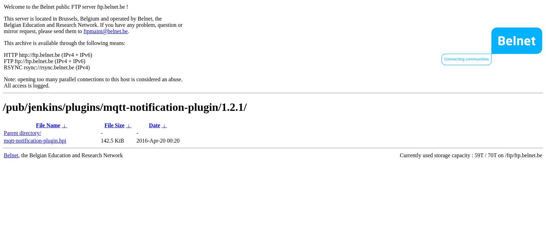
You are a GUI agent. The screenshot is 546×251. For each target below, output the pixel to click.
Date (154, 125)
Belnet (11, 155)
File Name (48, 125)
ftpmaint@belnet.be (106, 31)
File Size (114, 125)
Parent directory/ (22, 133)
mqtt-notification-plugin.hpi (35, 141)
